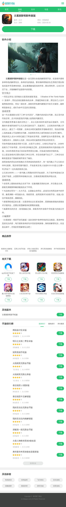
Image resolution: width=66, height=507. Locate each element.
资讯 (59, 9)
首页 (7, 9)
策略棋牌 (8, 486)
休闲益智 (24, 480)
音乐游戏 (56, 480)
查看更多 (33, 463)
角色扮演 (8, 480)
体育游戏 (56, 486)
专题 (46, 9)
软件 (33, 9)
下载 (33, 29)
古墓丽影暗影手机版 (10, 315)
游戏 (20, 9)
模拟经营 (24, 486)
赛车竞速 (40, 486)
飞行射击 (40, 480)
